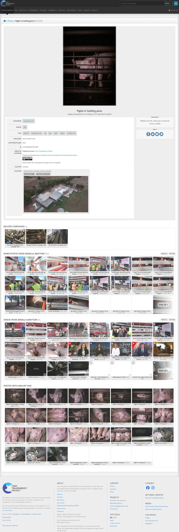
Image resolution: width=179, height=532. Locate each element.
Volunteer (113, 482)
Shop (111, 485)
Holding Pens (71, 133)
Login (111, 514)
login (159, 121)
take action (37, 507)
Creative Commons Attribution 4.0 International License (59, 155)
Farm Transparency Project (44, 151)
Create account (115, 516)
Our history (60, 493)
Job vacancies (61, 502)
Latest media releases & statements (156, 500)
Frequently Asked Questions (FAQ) (68, 499)
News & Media (71, 10)
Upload (172, 247)
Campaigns (43, 10)
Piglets (62, 133)
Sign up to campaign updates (154, 491)
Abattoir (26, 133)
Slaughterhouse (29, 121)
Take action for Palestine (10, 519)
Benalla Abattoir (29, 171)
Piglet (56, 133)
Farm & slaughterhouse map (119, 499)
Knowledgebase (33, 10)
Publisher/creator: (28, 151)
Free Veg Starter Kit (151, 514)
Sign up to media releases (153, 503)
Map (15, 10)
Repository (116, 497)
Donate (112, 479)
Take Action (61, 10)
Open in (29, 174)
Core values (60, 496)
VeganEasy (148, 517)
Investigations (52, 10)
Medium (152, 124)
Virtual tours (114, 502)
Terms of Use (6, 514)
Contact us (60, 505)
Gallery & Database (7, 10)
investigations (26, 507)
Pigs (25, 127)
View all (164, 247)
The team (60, 490)
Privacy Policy (6, 511)
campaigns (15, 507)
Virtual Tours (23, 10)
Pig (45, 133)
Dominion (118, 494)
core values (8, 504)
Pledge (147, 511)
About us (60, 488)
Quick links (113, 519)
